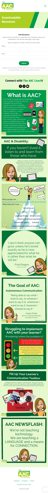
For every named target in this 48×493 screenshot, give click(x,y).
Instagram (25, 481)
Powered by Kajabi (24, 489)
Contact (32, 481)
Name (3, 46)
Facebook (17, 481)
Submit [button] (24, 63)
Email (3, 54)
